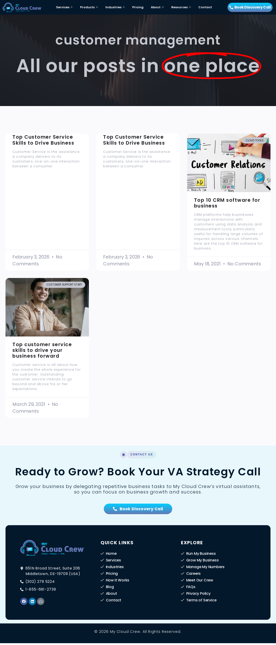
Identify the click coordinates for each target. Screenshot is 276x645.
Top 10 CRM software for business (227, 203)
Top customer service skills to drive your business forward (42, 350)
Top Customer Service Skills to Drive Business (43, 140)
